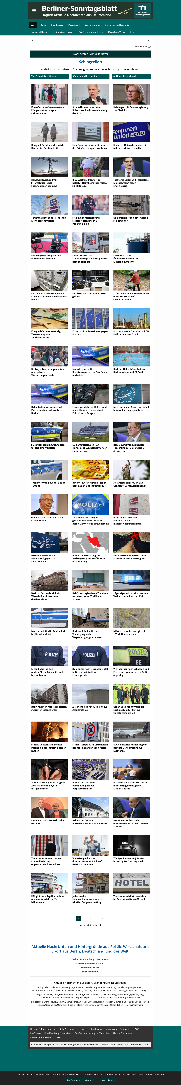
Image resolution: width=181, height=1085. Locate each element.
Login (132, 31)
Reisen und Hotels (39, 31)
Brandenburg (57, 24)
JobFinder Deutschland (124, 94)
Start (33, 24)
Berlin (43, 24)
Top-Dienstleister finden (62, 31)
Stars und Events (92, 24)
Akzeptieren (108, 1080)
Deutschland (74, 24)
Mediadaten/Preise (116, 31)
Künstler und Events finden (91, 31)
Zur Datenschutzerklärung (79, 1080)
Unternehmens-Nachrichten (117, 24)
